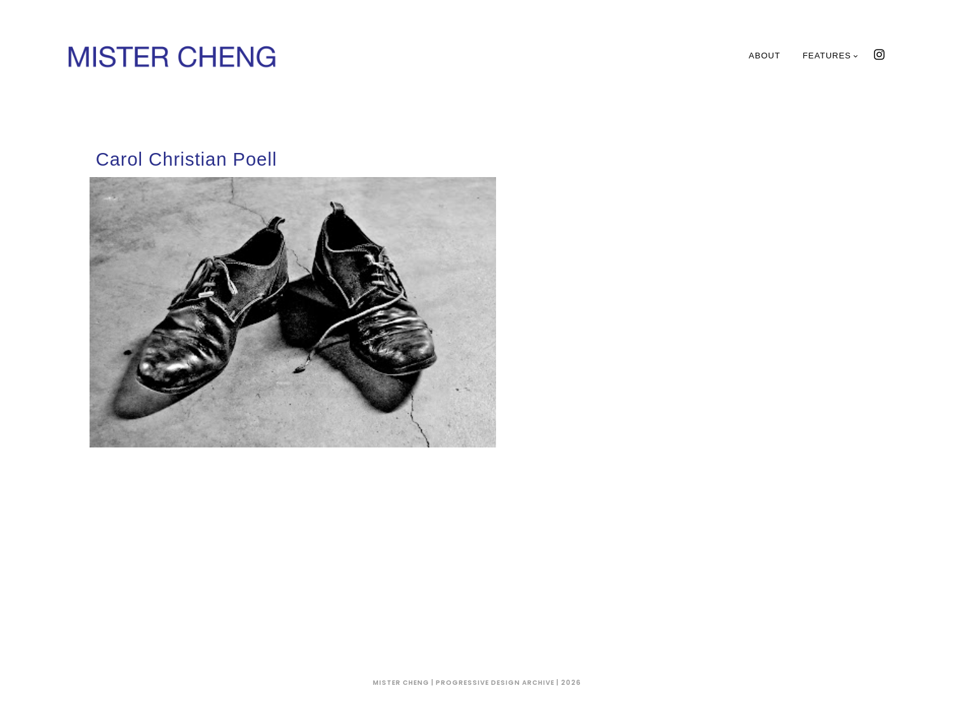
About (765, 55)
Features (831, 55)
